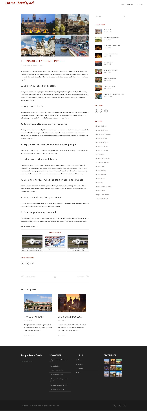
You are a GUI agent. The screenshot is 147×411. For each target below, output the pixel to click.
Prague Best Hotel (101, 138)
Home (123, 5)
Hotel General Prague (110, 70)
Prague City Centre (102, 146)
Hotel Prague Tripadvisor (103, 134)
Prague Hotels (100, 178)
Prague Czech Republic (103, 158)
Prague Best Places (102, 130)
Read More (28, 336)
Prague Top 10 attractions (112, 46)
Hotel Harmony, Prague (111, 54)
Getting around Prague (57, 389)
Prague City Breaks (38, 65)
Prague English (55, 366)
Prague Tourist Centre (103, 195)
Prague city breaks (34, 317)
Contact (80, 364)
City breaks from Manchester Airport (58, 361)
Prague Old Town (101, 126)
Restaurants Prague (102, 142)
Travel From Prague (102, 199)
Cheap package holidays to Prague (114, 94)
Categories (130, 5)
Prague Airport (100, 190)
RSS (79, 373)
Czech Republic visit (110, 78)
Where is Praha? (108, 62)
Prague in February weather (59, 385)
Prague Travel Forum (57, 374)
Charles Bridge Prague (103, 162)
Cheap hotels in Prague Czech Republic (58, 380)
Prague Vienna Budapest (103, 187)
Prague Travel (100, 166)
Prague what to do (109, 86)
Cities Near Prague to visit (111, 38)
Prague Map (99, 182)
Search (140, 4)
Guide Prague (100, 154)
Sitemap (80, 368)
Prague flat (107, 30)
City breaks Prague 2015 (70, 317)
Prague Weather (101, 170)
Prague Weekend (101, 174)
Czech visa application (57, 370)
